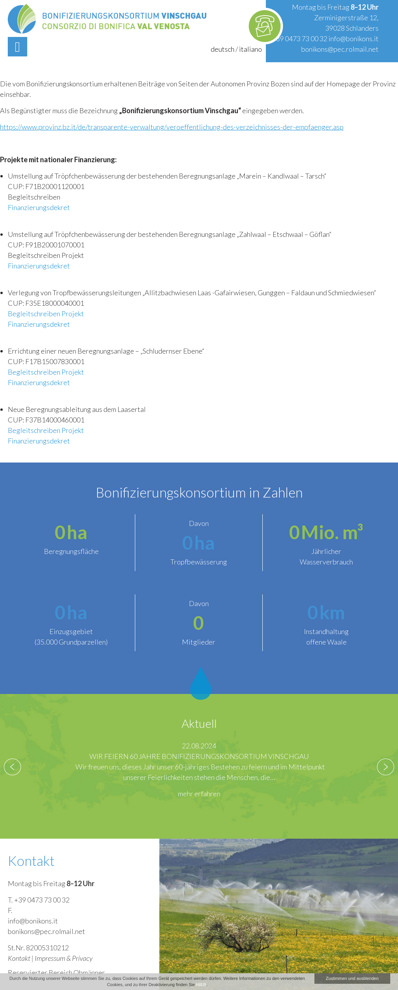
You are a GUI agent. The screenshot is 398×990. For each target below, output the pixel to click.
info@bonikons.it (353, 38)
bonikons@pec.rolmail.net (340, 49)
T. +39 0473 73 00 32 (39, 899)
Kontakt (19, 958)
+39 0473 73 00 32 (299, 38)
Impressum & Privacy (64, 958)
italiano (250, 49)
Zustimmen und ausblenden (352, 978)
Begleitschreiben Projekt (46, 313)
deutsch (222, 49)
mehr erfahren (199, 793)
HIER (201, 984)
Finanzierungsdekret (39, 207)
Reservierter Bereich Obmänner (56, 972)
